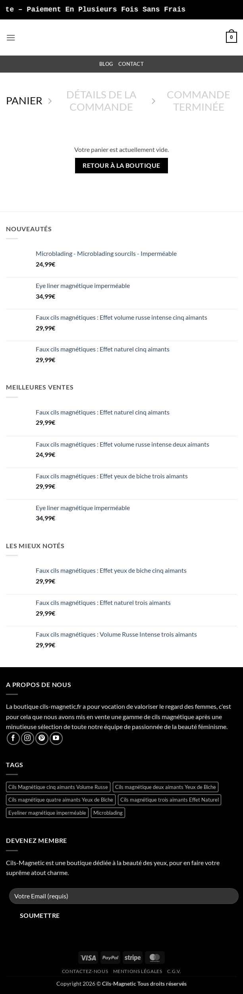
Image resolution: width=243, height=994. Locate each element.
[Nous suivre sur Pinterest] (41, 738)
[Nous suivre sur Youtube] (56, 738)
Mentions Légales (137, 971)
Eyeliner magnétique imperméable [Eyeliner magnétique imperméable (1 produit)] (47, 813)
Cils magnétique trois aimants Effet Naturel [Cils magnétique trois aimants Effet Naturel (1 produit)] (169, 799)
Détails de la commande (101, 100)
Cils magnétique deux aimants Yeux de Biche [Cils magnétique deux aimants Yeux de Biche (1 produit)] (165, 787)
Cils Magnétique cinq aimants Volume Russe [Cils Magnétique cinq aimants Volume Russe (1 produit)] (58, 787)
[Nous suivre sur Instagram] (27, 738)
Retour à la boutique (121, 165)
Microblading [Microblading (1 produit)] (108, 813)
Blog (106, 64)
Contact (131, 64)
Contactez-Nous (85, 971)
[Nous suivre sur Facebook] (13, 738)
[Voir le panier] (231, 37)
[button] (10, 37)
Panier (24, 100)
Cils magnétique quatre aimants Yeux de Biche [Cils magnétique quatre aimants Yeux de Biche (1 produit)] (60, 799)
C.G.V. (174, 971)
